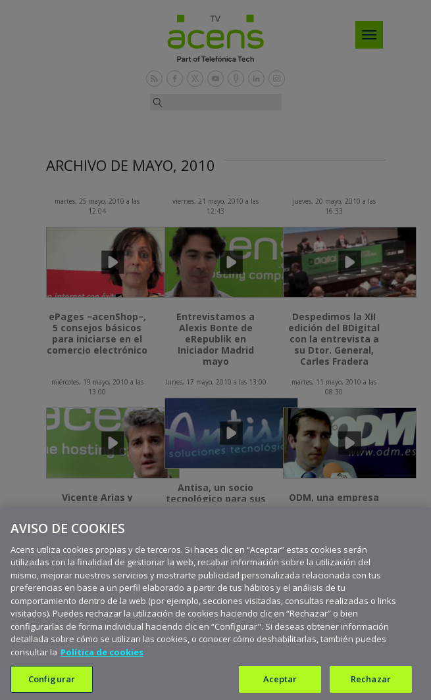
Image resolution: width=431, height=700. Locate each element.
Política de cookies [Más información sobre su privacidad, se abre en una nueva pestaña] (102, 659)
